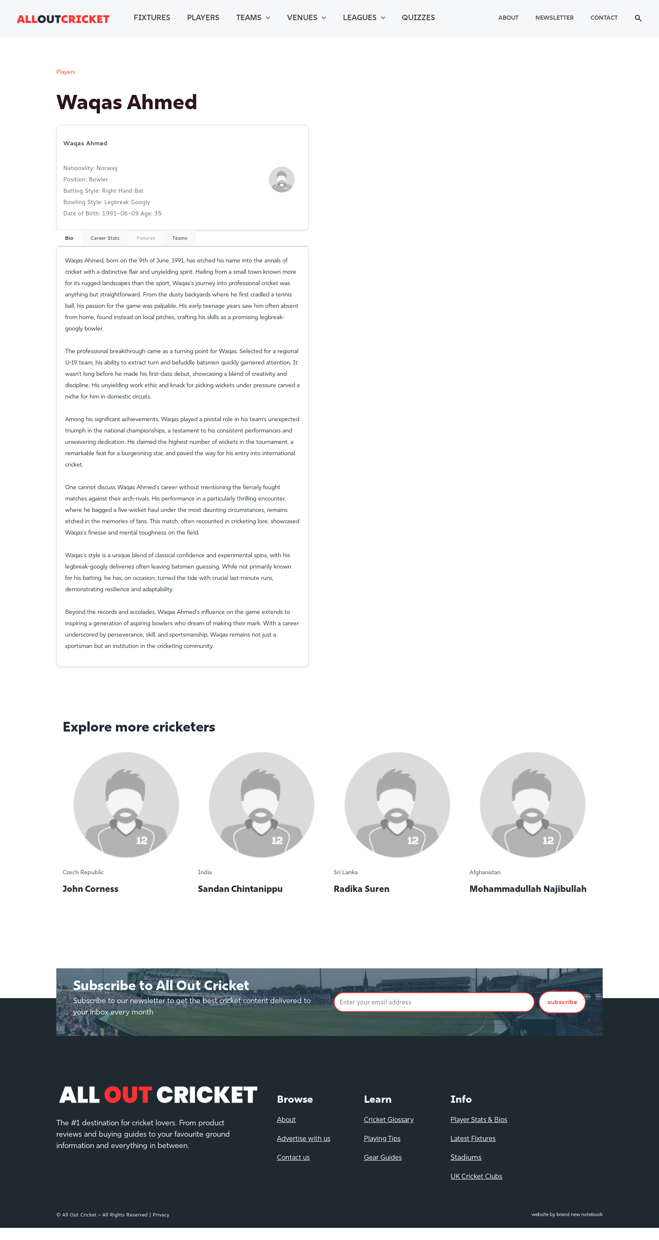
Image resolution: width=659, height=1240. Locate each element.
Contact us (294, 1170)
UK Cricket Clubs (478, 1189)
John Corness (95, 889)
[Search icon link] (638, 18)
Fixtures (149, 18)
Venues (288, 18)
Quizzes (390, 18)
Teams (241, 18)
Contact (608, 18)
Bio (69, 237)
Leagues (341, 18)
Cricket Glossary (390, 1132)
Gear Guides (384, 1170)
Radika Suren (366, 889)
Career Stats (105, 237)
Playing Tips (384, 1151)
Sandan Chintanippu (247, 889)
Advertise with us (306, 1151)
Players (195, 18)
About (529, 18)
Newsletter (567, 18)
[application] (253, 18)
